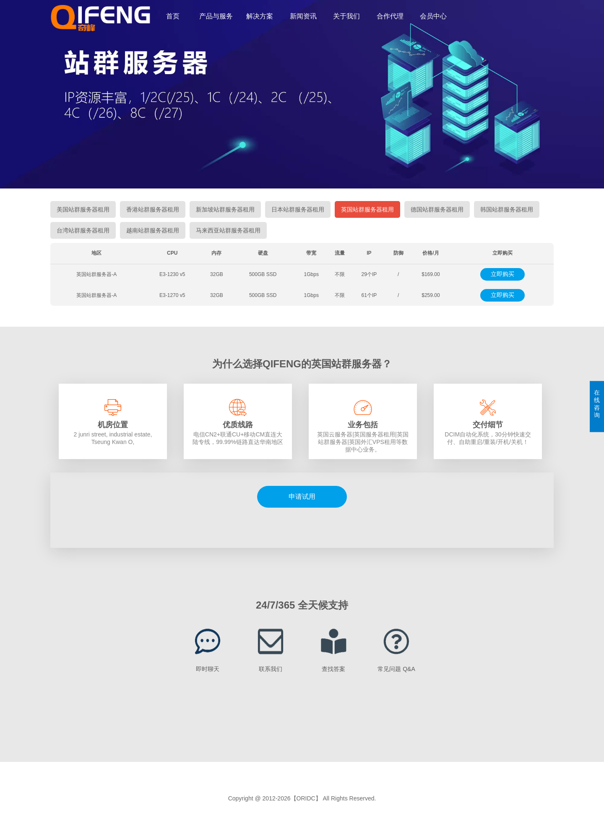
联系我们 (270, 669)
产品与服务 (216, 16)
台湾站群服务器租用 (83, 230)
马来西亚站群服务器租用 (228, 230)
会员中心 (433, 16)
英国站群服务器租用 (367, 209)
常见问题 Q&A (396, 669)
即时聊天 (207, 669)
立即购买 (502, 274)
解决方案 (259, 16)
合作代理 (390, 16)
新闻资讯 (303, 16)
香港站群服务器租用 (152, 209)
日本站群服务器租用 (297, 209)
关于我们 (346, 16)
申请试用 (302, 496)
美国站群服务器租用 (83, 209)
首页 (173, 16)
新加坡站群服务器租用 (225, 209)
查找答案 (333, 669)
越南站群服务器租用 (152, 230)
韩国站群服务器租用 (506, 209)
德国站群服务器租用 (437, 209)
